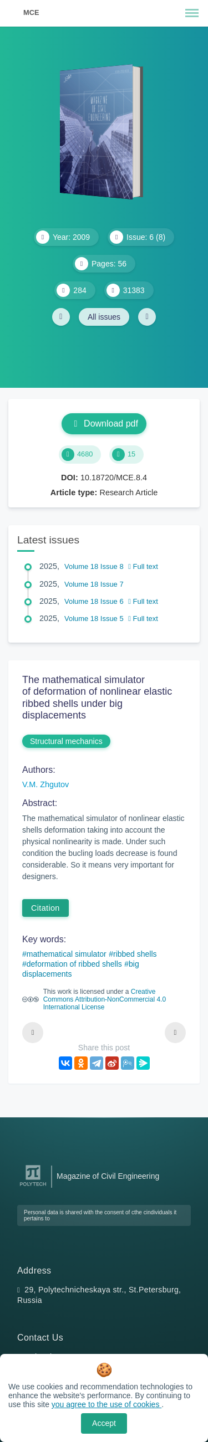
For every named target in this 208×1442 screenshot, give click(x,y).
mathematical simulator (66, 954)
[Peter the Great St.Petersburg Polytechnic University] (33, 1186)
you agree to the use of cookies (106, 1404)
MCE (31, 12)
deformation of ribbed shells (74, 963)
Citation (45, 908)
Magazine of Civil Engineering (108, 1176)
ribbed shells (135, 954)
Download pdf (104, 423)
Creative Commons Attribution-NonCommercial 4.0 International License (104, 999)
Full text (143, 566)
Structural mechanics (66, 741)
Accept (104, 1423)
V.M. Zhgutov (45, 784)
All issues (104, 316)
